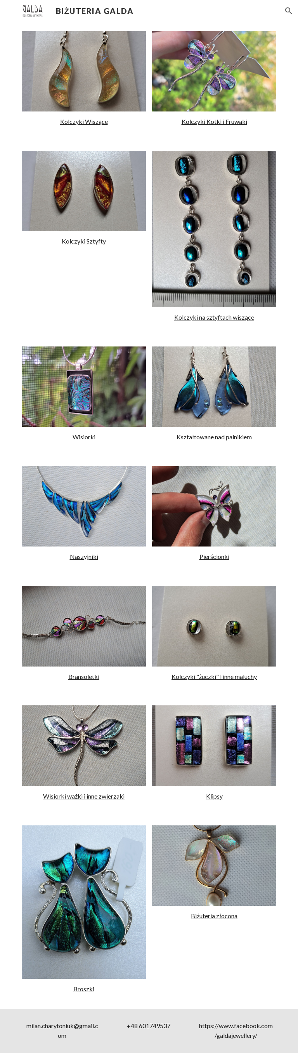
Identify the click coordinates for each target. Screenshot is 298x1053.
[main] (84, 121)
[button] (288, 11)
